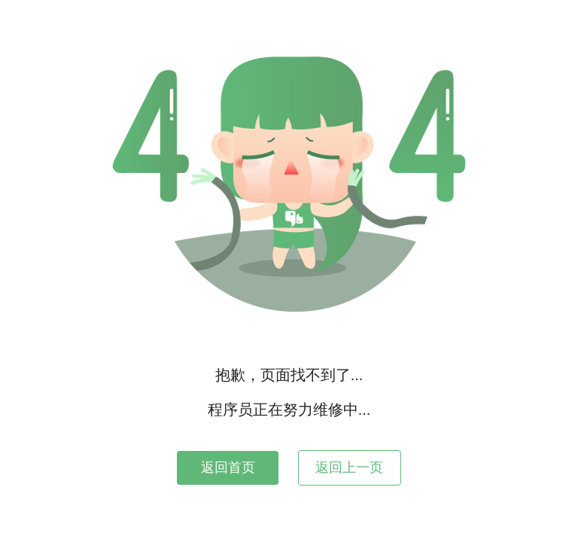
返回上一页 (349, 467)
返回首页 (228, 467)
